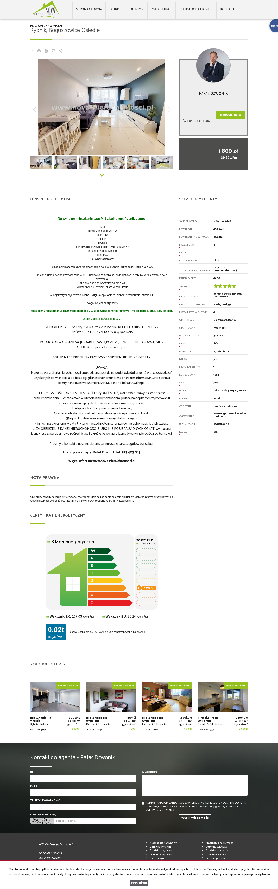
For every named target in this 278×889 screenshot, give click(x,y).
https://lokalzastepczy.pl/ (109, 347)
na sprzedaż (219, 843)
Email (33, 787)
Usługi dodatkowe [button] (196, 9)
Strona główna (89, 9)
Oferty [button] (136, 9)
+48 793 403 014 (196, 121)
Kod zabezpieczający (44, 815)
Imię (32, 772)
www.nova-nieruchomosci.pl (113, 461)
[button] (41, 107)
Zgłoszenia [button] (161, 9)
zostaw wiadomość (230, 115)
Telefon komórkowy (45, 801)
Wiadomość (150, 772)
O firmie (115, 9)
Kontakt (227, 9)
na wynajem (163, 843)
